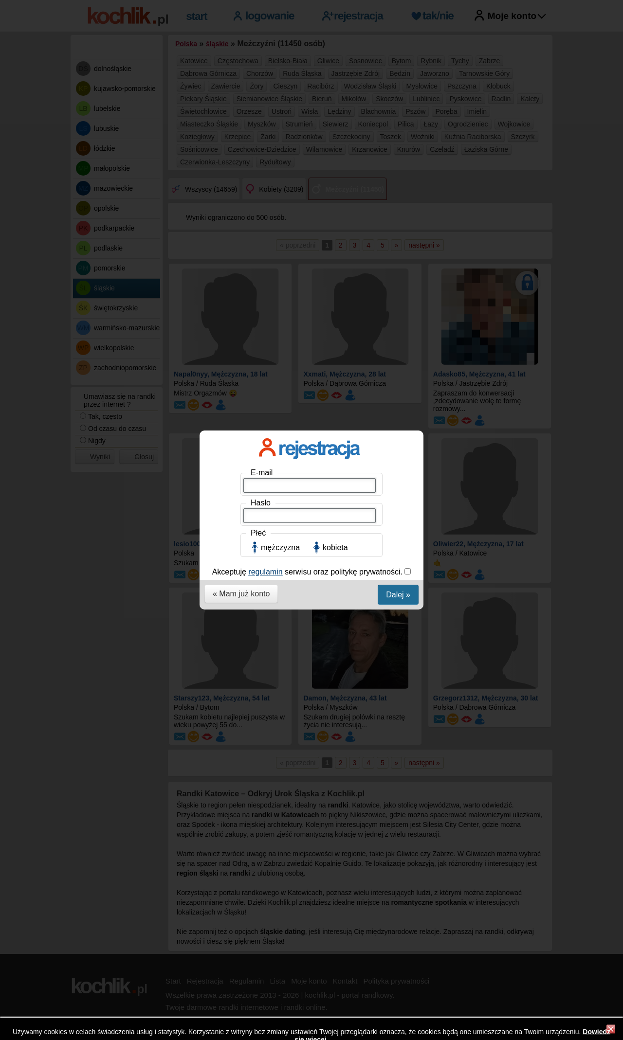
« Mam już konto (241, 265)
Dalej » (398, 266)
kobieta (335, 219)
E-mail (262, 144)
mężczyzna (280, 219)
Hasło (261, 174)
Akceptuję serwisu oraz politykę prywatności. (308, 243)
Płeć (258, 204)
